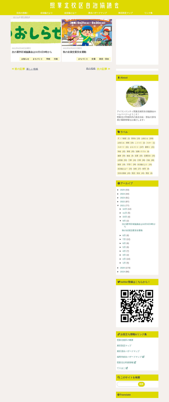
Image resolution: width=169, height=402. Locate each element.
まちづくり (37, 59)
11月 (125, 213)
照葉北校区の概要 (125, 340)
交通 (93, 59)
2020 (122, 268)
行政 (56, 59)
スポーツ (121, 147)
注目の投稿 (122, 173)
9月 (124, 221)
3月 (124, 255)
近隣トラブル (141, 151)
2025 (122, 190)
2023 (122, 198)
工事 (130, 160)
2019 (122, 271)
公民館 (120, 160)
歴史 (147, 173)
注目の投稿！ (23, 13)
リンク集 (148, 13)
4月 (124, 251)
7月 (124, 239)
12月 (125, 209)
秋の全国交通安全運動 (132, 230)
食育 (144, 169)
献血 (128, 156)
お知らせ (25, 59)
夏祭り (147, 147)
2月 (124, 259)
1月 (124, 263)
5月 (124, 247)
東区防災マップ (125, 13)
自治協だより (46, 13)
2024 (122, 194)
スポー (149, 143)
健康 (119, 156)
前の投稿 (90, 68)
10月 (125, 217)
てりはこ (122, 368)
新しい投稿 (32, 69)
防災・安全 (104, 59)
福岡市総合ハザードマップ (130, 357)
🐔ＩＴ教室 (122, 138)
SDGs (133, 138)
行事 (139, 160)
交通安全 (147, 156)
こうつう (138, 143)
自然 (135, 169)
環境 (128, 151)
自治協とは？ (70, 13)
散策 (119, 164)
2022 (122, 201)
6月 (124, 243)
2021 (122, 205)
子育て (129, 164)
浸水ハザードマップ (97, 13)
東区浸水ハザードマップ (128, 351)
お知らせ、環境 (123, 143)
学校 (48, 59)
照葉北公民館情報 (126, 362)
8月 (124, 235)
